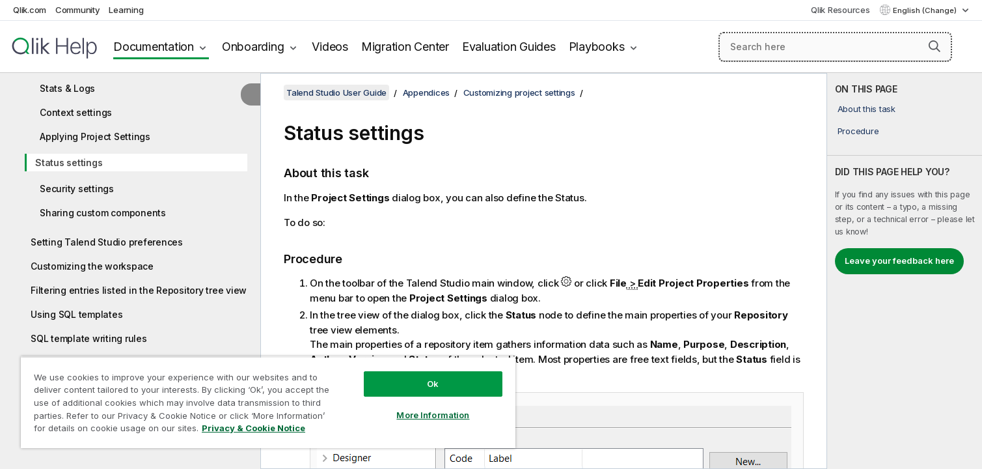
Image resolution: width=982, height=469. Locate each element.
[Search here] (835, 47)
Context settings (76, 112)
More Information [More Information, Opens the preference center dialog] (432, 415)
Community (77, 10)
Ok (433, 383)
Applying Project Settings (95, 136)
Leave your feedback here (899, 260)
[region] (268, 402)
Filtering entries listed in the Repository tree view (139, 290)
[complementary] (904, 271)
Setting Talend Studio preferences (107, 242)
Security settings (77, 188)
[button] (934, 46)
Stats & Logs (67, 88)
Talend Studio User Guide (336, 92)
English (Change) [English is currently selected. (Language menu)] (926, 10)
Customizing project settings (519, 92)
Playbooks (597, 46)
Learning (126, 10)
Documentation (153, 46)
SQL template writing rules (89, 338)
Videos (330, 46)
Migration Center (405, 46)
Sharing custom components (103, 212)
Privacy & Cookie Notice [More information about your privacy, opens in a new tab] (253, 428)
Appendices (426, 92)
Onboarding (253, 46)
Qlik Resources (840, 10)
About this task (866, 109)
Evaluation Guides (509, 46)
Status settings (68, 162)
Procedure (858, 131)
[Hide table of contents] (250, 94)
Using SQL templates (76, 314)
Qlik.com (29, 10)
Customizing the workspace (92, 266)
